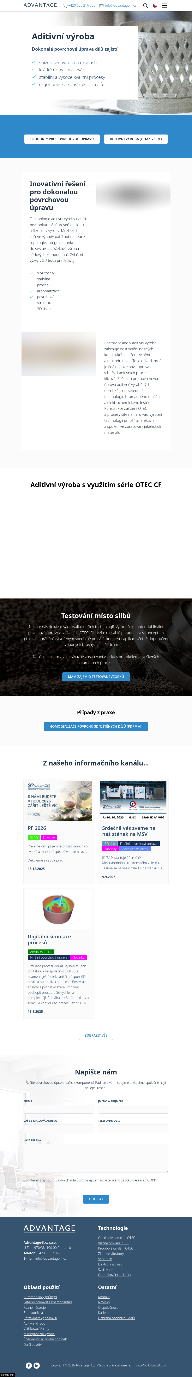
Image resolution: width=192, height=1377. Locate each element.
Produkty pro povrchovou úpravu (62, 139)
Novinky (49, 837)
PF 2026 (37, 827)
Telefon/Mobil (109, 1120)
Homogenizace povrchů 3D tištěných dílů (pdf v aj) (96, 726)
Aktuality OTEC (41, 952)
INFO (34, 837)
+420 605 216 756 (81, 5)
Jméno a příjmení (110, 1101)
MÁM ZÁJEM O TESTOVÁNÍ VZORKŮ (96, 676)
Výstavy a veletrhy (135, 849)
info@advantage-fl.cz (120, 5)
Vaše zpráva (32, 1140)
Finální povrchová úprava (138, 843)
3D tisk (110, 843)
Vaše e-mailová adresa (40, 1120)
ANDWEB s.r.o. (157, 1365)
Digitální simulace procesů (49, 939)
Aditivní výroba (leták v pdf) (136, 139)
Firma (28, 1101)
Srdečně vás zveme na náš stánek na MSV (128, 830)
